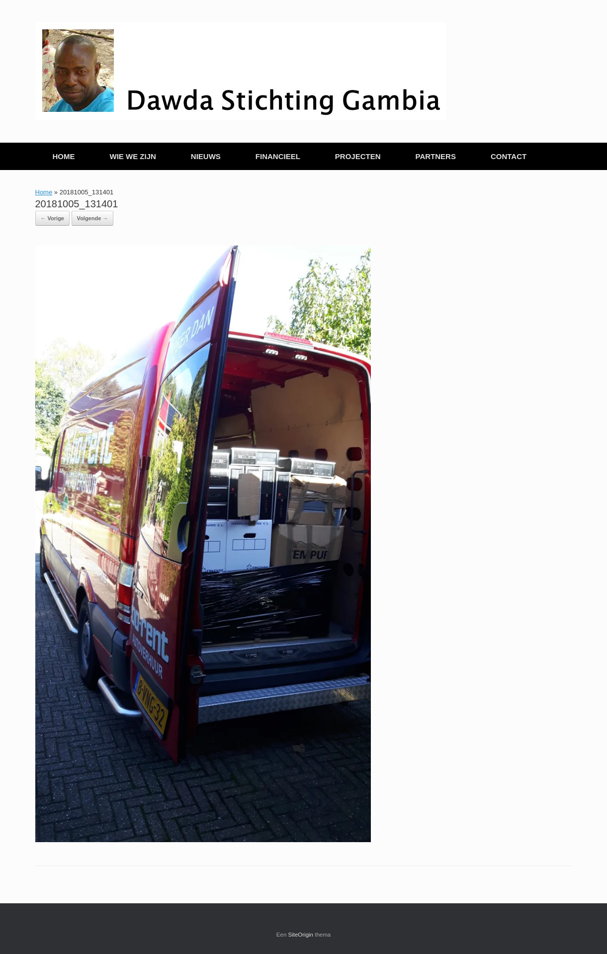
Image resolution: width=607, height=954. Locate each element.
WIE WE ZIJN (133, 156)
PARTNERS (436, 156)
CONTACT (508, 156)
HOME (64, 156)
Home (44, 192)
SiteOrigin (301, 935)
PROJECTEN (358, 156)
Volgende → (92, 218)
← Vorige (52, 218)
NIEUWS (206, 156)
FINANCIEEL (278, 156)
